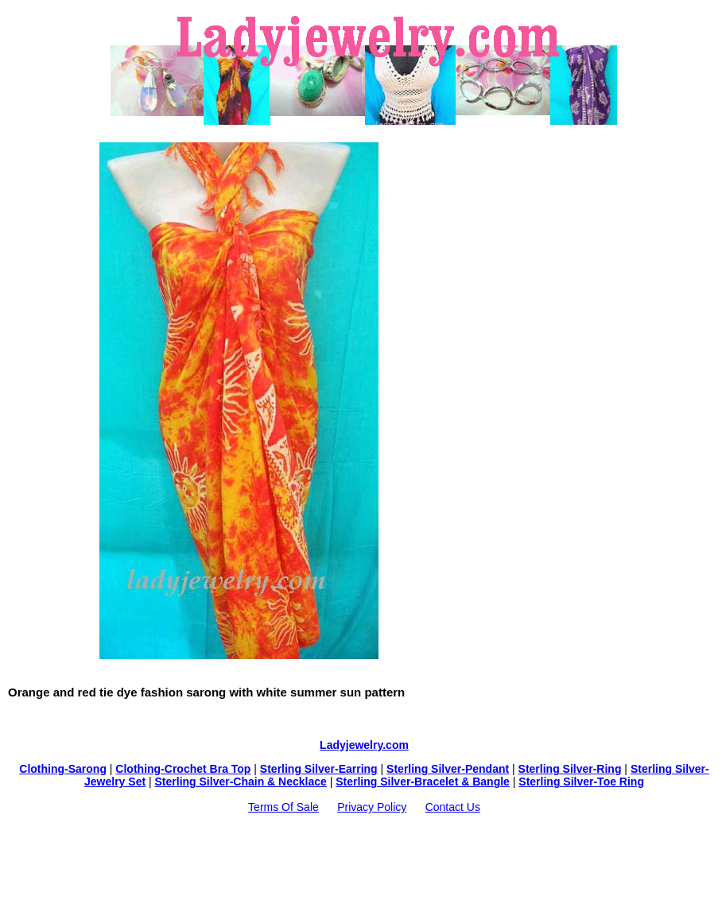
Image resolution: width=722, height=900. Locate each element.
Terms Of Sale (283, 807)
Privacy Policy (371, 807)
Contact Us (452, 807)
